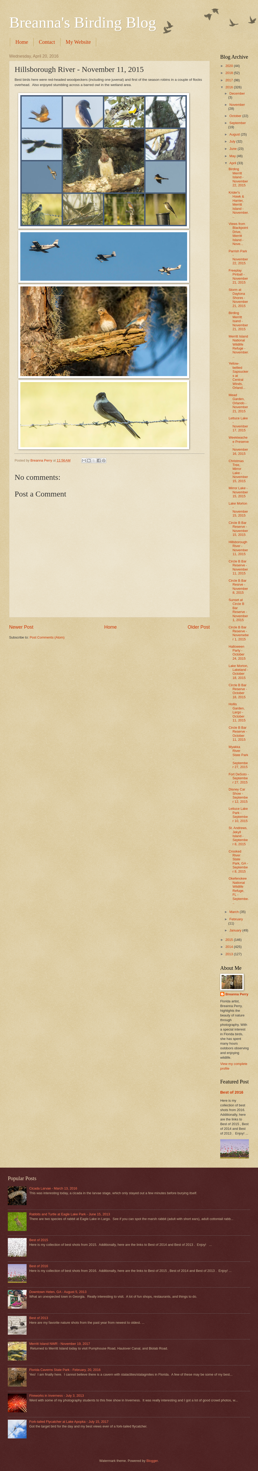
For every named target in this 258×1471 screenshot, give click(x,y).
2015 (229, 940)
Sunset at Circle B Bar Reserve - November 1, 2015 (238, 610)
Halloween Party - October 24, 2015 (237, 652)
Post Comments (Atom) (47, 637)
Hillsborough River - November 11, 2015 (238, 548)
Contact (47, 42)
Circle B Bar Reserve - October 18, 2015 (238, 691)
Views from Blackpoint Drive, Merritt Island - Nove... (238, 234)
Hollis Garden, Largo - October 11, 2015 (237, 712)
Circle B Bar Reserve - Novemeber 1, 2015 (239, 633)
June (233, 149)
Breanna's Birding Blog (82, 22)
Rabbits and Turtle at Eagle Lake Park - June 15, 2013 (69, 1214)
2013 (229, 954)
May (233, 156)
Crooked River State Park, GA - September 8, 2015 (238, 861)
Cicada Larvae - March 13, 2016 (53, 1188)
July (232, 141)
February (236, 919)
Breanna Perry (236, 994)
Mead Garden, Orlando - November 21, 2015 (238, 403)
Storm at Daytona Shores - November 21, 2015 (238, 298)
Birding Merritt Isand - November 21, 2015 (238, 321)
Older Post (199, 627)
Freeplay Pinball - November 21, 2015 (238, 276)
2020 (229, 66)
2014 (229, 947)
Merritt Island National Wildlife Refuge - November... (239, 346)
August (235, 134)
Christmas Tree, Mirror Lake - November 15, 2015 (238, 471)
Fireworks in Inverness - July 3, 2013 (56, 1396)
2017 (229, 80)
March (234, 912)
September (237, 123)
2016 (229, 87)
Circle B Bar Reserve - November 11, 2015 (238, 567)
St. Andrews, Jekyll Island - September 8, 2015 (238, 836)
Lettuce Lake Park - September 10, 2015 (238, 815)
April (233, 163)
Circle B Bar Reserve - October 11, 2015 (238, 733)
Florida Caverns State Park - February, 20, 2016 (65, 1370)
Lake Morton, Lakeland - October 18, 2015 (238, 672)
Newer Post (21, 627)
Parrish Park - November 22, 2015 (238, 257)
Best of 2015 (38, 1240)
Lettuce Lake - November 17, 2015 (238, 424)
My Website (78, 42)
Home (21, 42)
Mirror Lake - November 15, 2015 (238, 492)
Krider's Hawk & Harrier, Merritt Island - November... (239, 205)
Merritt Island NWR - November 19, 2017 (59, 1344)
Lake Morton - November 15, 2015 (238, 509)
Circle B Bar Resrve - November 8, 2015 (238, 586)
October (235, 116)
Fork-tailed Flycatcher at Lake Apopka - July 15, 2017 (68, 1422)
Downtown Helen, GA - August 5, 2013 (58, 1292)
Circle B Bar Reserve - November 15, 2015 (238, 529)
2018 (229, 73)
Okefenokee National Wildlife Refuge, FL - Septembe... (239, 891)
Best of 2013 (38, 1318)
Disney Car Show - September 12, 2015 (238, 795)
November (237, 105)
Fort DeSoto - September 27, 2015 (239, 778)
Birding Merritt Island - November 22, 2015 (238, 177)
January (235, 930)
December (237, 93)
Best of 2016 (231, 1092)
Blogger (152, 1461)
